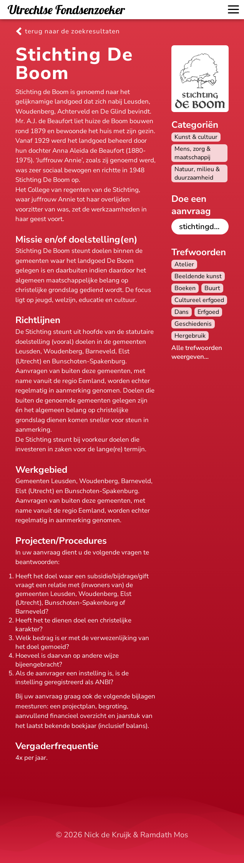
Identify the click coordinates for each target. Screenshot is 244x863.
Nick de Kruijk (107, 835)
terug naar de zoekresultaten (72, 31)
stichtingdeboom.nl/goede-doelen (204, 226)
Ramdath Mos (164, 835)
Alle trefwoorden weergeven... (196, 352)
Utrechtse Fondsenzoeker (66, 9)
